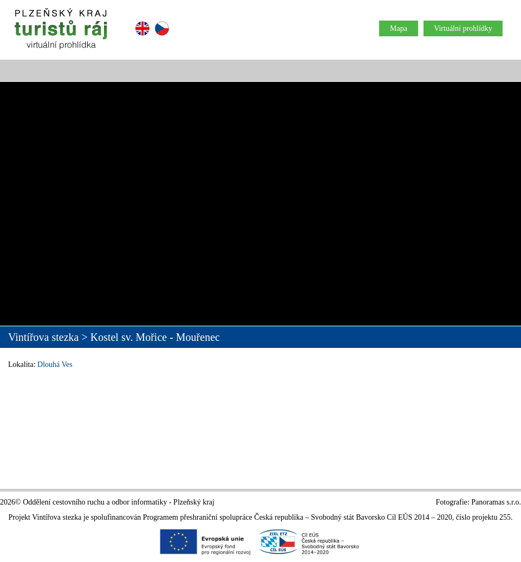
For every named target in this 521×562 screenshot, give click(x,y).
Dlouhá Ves (55, 364)
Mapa (398, 28)
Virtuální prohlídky (463, 28)
